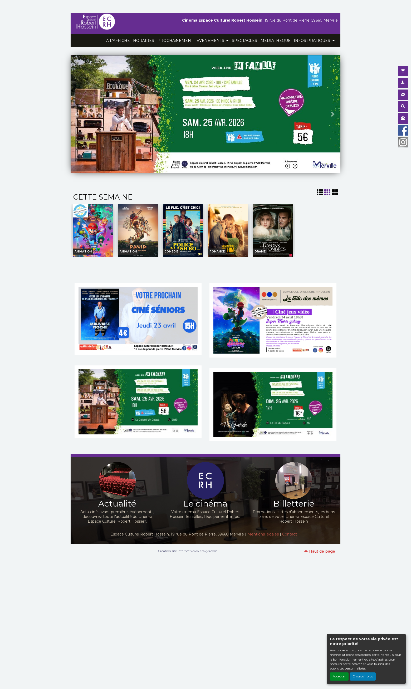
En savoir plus (363, 676)
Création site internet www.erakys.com (187, 551)
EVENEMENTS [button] (211, 40)
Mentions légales (263, 534)
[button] (77, 114)
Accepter (339, 676)
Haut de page (319, 551)
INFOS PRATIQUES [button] (312, 40)
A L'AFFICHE (118, 40)
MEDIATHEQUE (276, 40)
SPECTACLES (244, 40)
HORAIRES (143, 40)
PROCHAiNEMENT (175, 40)
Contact (289, 534)
